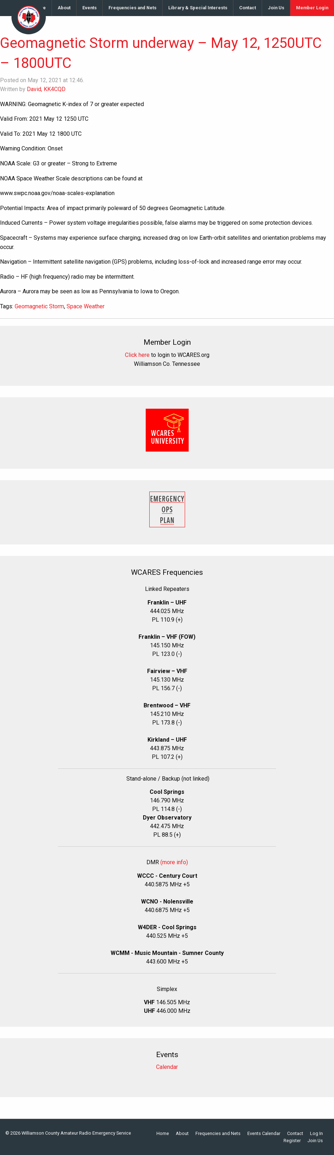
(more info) (174, 862)
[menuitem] (64, 8)
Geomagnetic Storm (39, 306)
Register (292, 1141)
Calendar (167, 1067)
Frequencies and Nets (132, 7)
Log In (316, 1133)
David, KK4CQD (46, 89)
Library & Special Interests (197, 7)
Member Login (312, 7)
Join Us (276, 7)
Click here (137, 355)
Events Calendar (263, 1133)
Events (89, 7)
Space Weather (86, 306)
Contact (247, 7)
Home (162, 1133)
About (64, 7)
